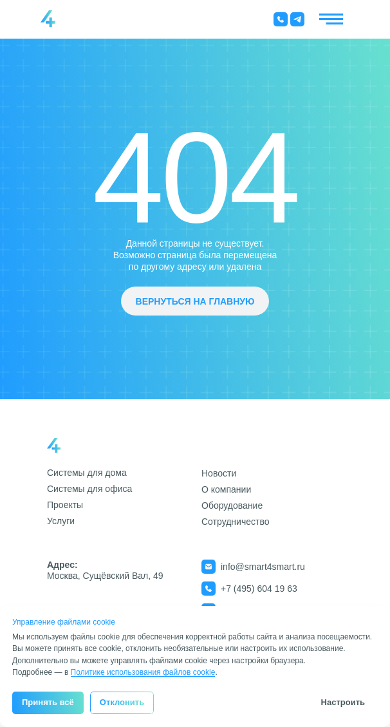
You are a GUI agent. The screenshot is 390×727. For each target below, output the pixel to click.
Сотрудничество (235, 521)
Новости (218, 473)
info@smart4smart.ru (263, 567)
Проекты (65, 505)
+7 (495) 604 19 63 (259, 588)
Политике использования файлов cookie (143, 672)
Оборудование (232, 505)
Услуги (61, 521)
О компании (226, 489)
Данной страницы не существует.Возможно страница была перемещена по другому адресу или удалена (195, 255)
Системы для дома (87, 472)
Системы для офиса (89, 489)
